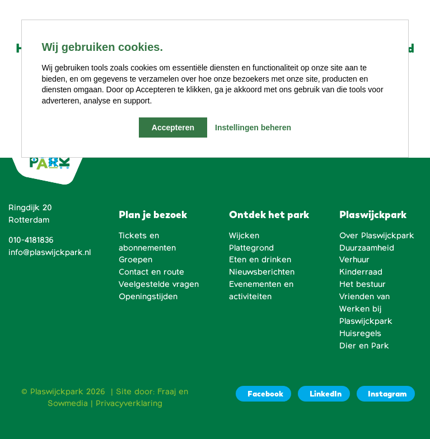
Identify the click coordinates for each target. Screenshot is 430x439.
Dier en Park (364, 346)
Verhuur (354, 259)
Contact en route (151, 272)
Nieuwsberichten (262, 272)
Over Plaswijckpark (376, 235)
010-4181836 (31, 240)
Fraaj (166, 391)
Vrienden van (364, 296)
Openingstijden (148, 296)
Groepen (135, 259)
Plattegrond (251, 248)
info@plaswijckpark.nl (49, 252)
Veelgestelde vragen (159, 284)
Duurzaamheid (366, 248)
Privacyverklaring (129, 403)
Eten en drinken (260, 259)
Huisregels (360, 333)
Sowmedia (68, 403)
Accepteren (173, 127)
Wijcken (244, 235)
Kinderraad (360, 272)
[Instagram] (386, 394)
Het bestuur (362, 284)
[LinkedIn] (323, 394)
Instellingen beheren (253, 127)
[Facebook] (263, 394)
